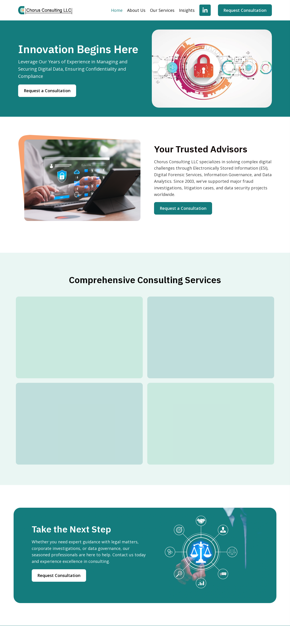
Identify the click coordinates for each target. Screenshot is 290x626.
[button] (205, 10)
